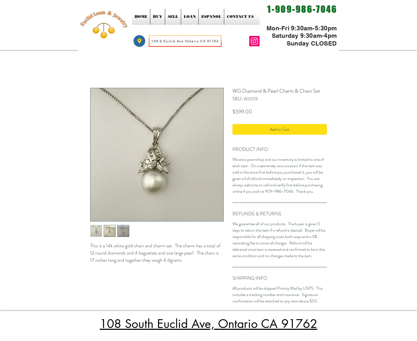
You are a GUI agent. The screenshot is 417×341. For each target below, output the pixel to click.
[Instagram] (254, 41)
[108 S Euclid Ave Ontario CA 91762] (185, 41)
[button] (157, 17)
